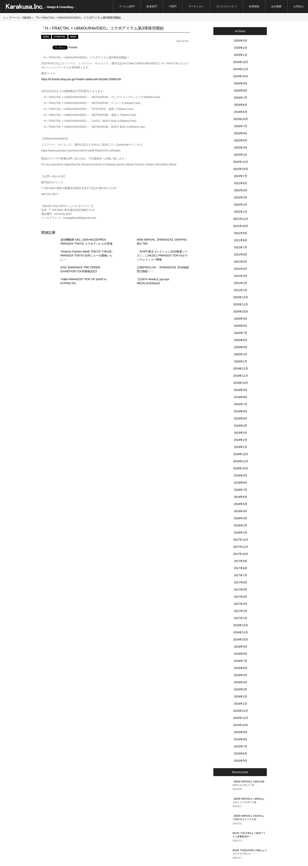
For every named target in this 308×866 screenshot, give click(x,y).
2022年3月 (240, 197)
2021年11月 (240, 218)
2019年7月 (240, 404)
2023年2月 (240, 154)
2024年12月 (240, 62)
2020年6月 (240, 340)
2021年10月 (240, 226)
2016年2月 (240, 696)
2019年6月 (240, 411)
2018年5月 (240, 504)
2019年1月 (240, 447)
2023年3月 (240, 147)
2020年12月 (240, 297)
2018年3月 (240, 518)
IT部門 (173, 6)
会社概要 (276, 6)
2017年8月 (240, 568)
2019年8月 (240, 397)
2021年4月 (240, 268)
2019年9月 (240, 390)
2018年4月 (240, 511)
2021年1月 (240, 290)
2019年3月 (240, 432)
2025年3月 (240, 40)
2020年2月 (240, 354)
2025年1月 (240, 54)
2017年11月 (240, 546)
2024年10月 (240, 76)
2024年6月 (240, 104)
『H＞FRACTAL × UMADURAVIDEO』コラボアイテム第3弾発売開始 (102, 28)
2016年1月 (240, 703)
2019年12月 (240, 368)
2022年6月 (240, 183)
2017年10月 (240, 553)
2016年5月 (240, 675)
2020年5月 (240, 347)
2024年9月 (240, 83)
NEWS (27, 17)
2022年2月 (240, 204)
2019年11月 (240, 375)
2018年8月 (240, 482)
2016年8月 (240, 653)
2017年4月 (240, 596)
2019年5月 (240, 418)
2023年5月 (240, 140)
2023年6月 (240, 133)
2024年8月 (240, 90)
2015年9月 (240, 732)
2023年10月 (240, 119)
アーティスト (196, 6)
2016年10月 (240, 639)
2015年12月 (240, 710)
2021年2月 (240, 283)
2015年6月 (240, 753)
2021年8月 (240, 240)
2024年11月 (240, 69)
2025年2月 (240, 47)
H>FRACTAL (60, 37)
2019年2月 (240, 439)
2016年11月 (240, 632)
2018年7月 (240, 489)
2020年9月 (240, 318)
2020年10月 (240, 311)
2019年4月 (240, 425)
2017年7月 (240, 575)
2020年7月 (240, 332)
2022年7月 (240, 176)
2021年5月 (240, 261)
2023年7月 (240, 126)
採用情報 (254, 6)
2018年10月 (240, 468)
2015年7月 (240, 746)
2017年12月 (240, 539)
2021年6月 (240, 254)
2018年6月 (240, 496)
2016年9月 (240, 646)
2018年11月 (240, 461)
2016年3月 (240, 689)
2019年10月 (240, 382)
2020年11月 (240, 304)
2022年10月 (240, 169)
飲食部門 (152, 6)
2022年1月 (240, 211)
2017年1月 (240, 618)
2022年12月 (240, 161)
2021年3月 (240, 275)
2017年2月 (240, 611)
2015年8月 (240, 739)
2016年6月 (240, 668)
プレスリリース (226, 6)
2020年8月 (240, 325)
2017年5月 (240, 589)
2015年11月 (240, 717)
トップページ (11, 17)
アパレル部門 (127, 6)
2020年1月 (240, 361)
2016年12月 (240, 625)
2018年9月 (240, 475)
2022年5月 (240, 190)
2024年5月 (240, 111)
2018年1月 (240, 532)
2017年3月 (240, 603)
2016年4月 (240, 682)
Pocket (73, 47)
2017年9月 (240, 561)
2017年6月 (240, 582)
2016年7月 (240, 660)
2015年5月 (240, 760)
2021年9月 (240, 233)
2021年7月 (240, 247)
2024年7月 (240, 97)
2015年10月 (240, 725)
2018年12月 (240, 454)
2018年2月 (240, 525)
